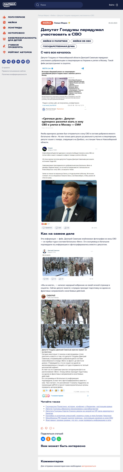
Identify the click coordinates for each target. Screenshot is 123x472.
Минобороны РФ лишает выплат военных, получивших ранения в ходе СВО (79, 418)
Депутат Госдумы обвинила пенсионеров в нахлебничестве (72, 409)
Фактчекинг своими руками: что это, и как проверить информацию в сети (78, 420)
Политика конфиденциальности (14, 74)
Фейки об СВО (82, 41)
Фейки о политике (55, 41)
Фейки (47, 23)
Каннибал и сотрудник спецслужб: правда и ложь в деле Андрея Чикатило (78, 415)
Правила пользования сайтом (14, 71)
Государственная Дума (59, 46)
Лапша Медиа (60, 23)
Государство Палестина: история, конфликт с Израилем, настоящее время (79, 406)
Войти (113, 5)
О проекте (6, 68)
